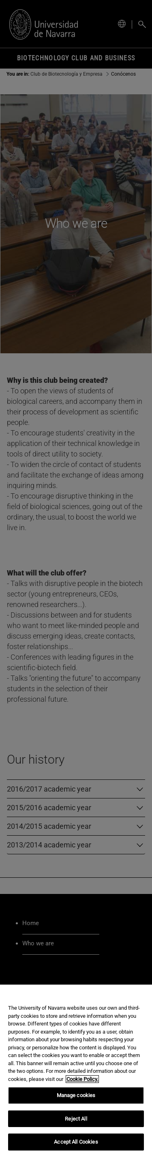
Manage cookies (76, 1095)
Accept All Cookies (76, 1142)
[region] (76, 1071)
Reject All (76, 1119)
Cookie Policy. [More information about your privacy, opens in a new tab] (82, 1079)
